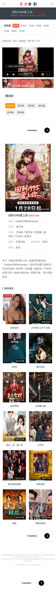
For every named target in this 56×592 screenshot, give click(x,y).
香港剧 (46, 26)
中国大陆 (20, 241)
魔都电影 (23, 565)
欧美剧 (23, 26)
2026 (44, 241)
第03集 (31, 105)
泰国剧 (14, 31)
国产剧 (16, 26)
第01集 (10, 105)
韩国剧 (39, 26)
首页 (15, 41)
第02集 (20, 105)
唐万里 (19, 226)
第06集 (20, 112)
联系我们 (38, 565)
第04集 (41, 105)
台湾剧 (6, 31)
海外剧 (21, 31)
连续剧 (7, 25)
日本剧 (31, 26)
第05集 (10, 112)
